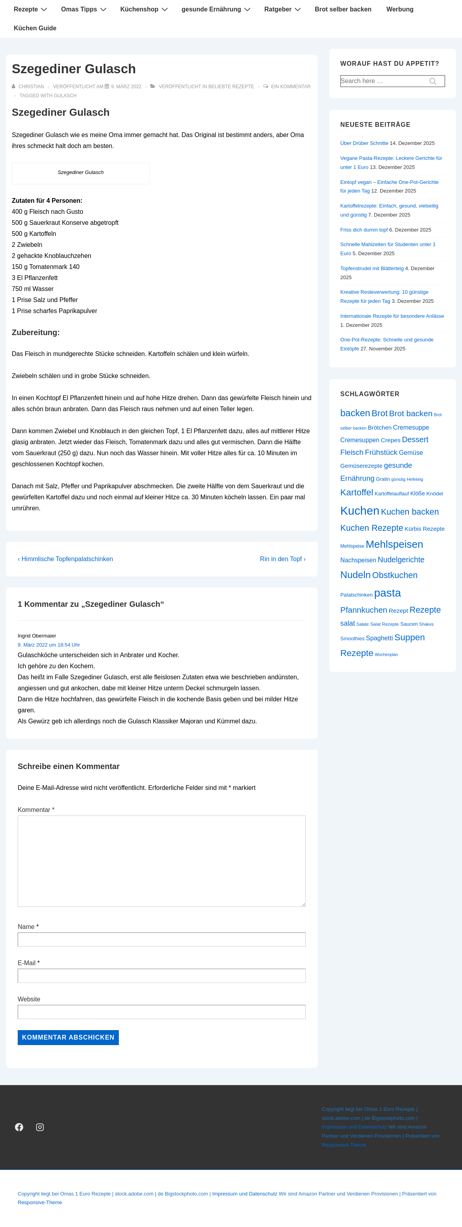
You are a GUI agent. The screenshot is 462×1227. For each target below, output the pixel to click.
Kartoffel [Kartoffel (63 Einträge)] (356, 492)
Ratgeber (283, 9)
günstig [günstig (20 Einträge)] (398, 479)
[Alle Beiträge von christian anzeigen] (28, 86)
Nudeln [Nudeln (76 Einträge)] (355, 574)
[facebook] (19, 1127)
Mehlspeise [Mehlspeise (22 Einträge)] (352, 546)
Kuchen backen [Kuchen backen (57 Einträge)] (410, 512)
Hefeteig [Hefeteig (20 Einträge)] (415, 479)
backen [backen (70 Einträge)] (355, 413)
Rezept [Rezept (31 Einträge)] (398, 610)
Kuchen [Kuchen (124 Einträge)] (359, 510)
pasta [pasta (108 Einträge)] (387, 593)
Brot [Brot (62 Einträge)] (379, 413)
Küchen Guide (35, 28)
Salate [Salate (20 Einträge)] (363, 624)
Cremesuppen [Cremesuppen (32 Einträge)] (359, 440)
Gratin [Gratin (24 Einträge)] (383, 479)
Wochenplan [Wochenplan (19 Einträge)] (386, 654)
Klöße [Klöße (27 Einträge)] (417, 493)
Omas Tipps (84, 9)
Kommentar (36, 809)
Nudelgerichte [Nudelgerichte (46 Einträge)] (401, 560)
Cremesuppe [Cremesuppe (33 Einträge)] (411, 427)
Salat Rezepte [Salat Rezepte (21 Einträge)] (384, 623)
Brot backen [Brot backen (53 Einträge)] (410, 413)
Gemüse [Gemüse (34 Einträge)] (411, 452)
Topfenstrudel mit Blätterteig (372, 268)
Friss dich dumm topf (364, 230)
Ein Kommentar (290, 86)
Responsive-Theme (344, 1145)
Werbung (400, 9)
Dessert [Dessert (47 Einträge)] (415, 439)
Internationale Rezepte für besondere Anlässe (392, 316)
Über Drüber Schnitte (364, 143)
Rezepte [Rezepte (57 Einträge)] (425, 610)
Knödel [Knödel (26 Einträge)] (434, 494)
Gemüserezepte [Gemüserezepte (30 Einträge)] (361, 465)
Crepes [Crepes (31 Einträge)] (391, 440)
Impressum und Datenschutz (354, 1127)
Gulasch (65, 95)
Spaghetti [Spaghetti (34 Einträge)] (379, 637)
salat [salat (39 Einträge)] (347, 623)
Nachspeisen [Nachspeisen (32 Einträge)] (358, 560)
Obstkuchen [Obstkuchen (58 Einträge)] (395, 575)
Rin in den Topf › (283, 559)
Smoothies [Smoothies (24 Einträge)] (352, 638)
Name (26, 926)
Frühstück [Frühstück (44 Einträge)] (381, 452)
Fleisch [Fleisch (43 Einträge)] (352, 452)
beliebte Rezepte (231, 86)
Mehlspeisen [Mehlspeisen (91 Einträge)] (394, 544)
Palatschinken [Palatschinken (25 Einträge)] (356, 595)
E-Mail (26, 963)
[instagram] (40, 1127)
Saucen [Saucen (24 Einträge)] (409, 624)
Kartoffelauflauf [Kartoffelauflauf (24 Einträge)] (392, 494)
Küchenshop (145, 9)
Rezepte (31, 9)
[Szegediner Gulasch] (126, 86)
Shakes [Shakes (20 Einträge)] (426, 624)
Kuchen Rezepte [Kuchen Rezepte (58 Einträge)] (371, 528)
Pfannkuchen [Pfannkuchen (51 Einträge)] (363, 609)
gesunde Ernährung (217, 9)
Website (29, 999)
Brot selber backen (343, 9)
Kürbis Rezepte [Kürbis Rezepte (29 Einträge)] (425, 529)
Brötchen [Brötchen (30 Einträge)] (380, 427)
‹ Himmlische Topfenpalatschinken (65, 559)
